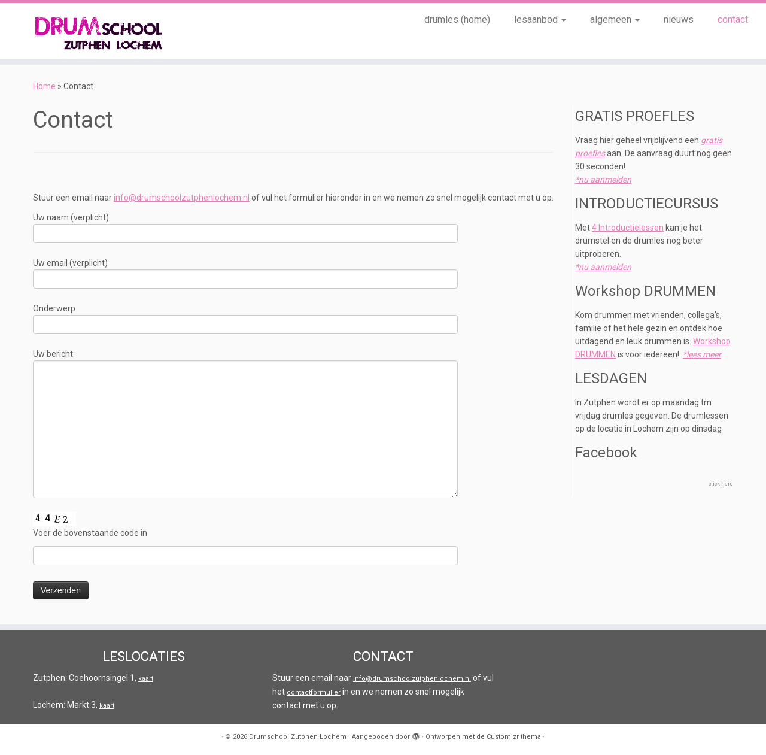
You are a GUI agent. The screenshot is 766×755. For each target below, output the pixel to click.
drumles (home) (457, 19)
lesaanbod (540, 19)
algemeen (615, 19)
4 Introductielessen (628, 227)
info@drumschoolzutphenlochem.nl (182, 197)
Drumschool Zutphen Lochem (297, 737)
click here (721, 484)
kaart (145, 679)
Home (44, 86)
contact (733, 19)
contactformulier (314, 692)
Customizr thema (514, 737)
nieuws (679, 19)
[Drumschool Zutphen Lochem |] (88, 31)
